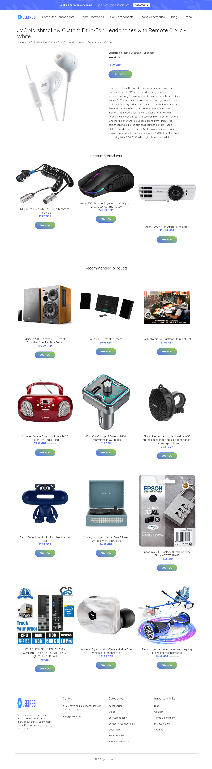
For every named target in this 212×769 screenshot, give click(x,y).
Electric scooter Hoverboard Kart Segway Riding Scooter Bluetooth (167, 655)
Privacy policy (162, 728)
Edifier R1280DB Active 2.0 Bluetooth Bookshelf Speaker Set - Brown (45, 345)
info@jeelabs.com (73, 720)
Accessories (115, 710)
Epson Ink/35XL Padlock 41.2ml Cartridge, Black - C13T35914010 (167, 558)
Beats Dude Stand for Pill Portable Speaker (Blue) (45, 543)
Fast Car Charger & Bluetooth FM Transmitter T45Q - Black (106, 442)
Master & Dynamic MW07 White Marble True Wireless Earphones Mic (106, 655)
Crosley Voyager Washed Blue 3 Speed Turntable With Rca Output (106, 543)
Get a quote (141, 5)
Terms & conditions (165, 722)
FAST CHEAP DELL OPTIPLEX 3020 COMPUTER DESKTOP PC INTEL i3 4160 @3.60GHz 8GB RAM (45, 657)
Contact (158, 716)
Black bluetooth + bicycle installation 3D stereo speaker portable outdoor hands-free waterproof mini (167, 444)
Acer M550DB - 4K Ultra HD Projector (167, 231)
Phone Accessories (152, 19)
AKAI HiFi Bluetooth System (106, 343)
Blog (174, 19)
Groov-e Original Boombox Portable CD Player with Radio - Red (45, 442)
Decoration (114, 733)
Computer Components (58, 19)
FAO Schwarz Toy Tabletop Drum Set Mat (167, 343)
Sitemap (158, 733)
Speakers (149, 57)
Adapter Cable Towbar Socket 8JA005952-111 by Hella (45, 215)
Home (20, 46)
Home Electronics (92, 19)
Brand (188, 19)
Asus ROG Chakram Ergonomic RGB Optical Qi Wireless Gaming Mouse (106, 209)
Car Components (121, 19)
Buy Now (120, 78)
